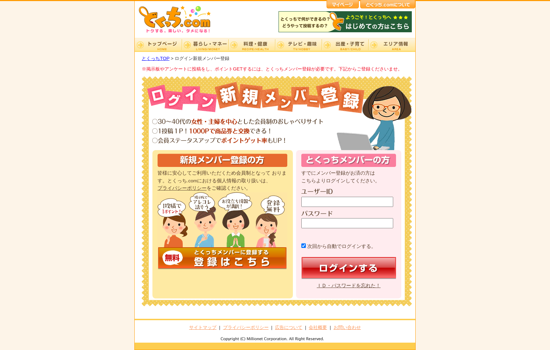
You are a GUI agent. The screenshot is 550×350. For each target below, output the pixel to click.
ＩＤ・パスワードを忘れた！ (349, 285)
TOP (158, 45)
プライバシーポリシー (182, 188)
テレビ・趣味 (298, 45)
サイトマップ (202, 327)
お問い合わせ (347, 327)
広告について (288, 327)
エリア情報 (391, 45)
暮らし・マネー (205, 45)
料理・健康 (251, 45)
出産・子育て (345, 45)
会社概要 (318, 327)
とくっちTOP (155, 58)
